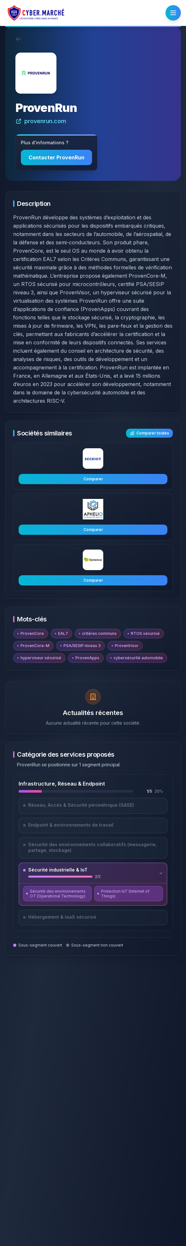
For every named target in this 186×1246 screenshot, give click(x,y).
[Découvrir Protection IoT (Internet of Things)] (128, 893)
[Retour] (18, 39)
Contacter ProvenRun (56, 157)
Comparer (93, 478)
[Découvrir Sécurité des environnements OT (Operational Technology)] (57, 893)
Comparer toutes (149, 433)
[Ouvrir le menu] (173, 13)
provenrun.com (40, 121)
